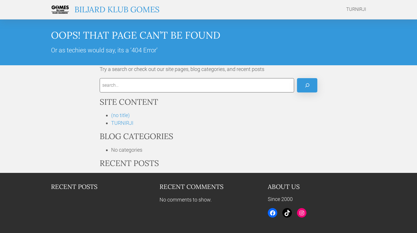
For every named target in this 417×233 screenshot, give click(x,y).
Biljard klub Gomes (117, 9)
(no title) (120, 115)
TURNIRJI (122, 123)
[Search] (307, 85)
